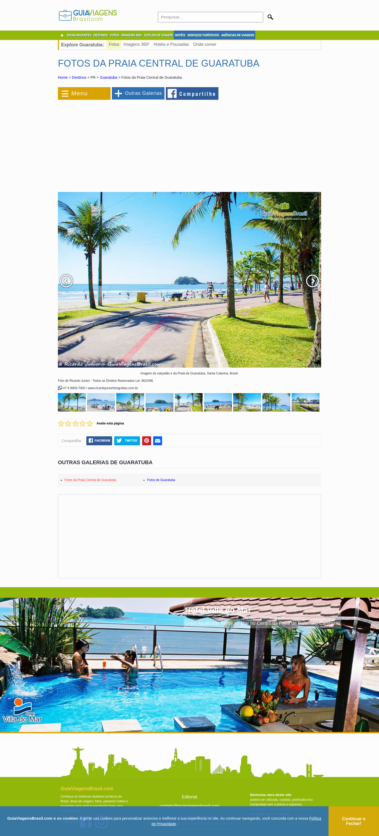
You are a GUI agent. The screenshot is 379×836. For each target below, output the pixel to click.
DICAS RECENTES (79, 35)
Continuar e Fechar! (354, 821)
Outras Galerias (143, 93)
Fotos (114, 44)
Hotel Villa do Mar (218, 610)
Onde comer (204, 44)
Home (63, 77)
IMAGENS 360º (131, 35)
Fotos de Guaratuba (161, 480)
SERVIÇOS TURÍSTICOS (203, 35)
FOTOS (114, 35)
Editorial (189, 797)
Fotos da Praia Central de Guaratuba (90, 480)
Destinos (79, 77)
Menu (79, 93)
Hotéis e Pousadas (171, 44)
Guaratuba (108, 77)
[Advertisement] (115, 143)
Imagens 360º (136, 44)
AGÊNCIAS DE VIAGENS (237, 35)
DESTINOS (100, 35)
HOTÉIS (180, 35)
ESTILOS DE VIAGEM (158, 35)
